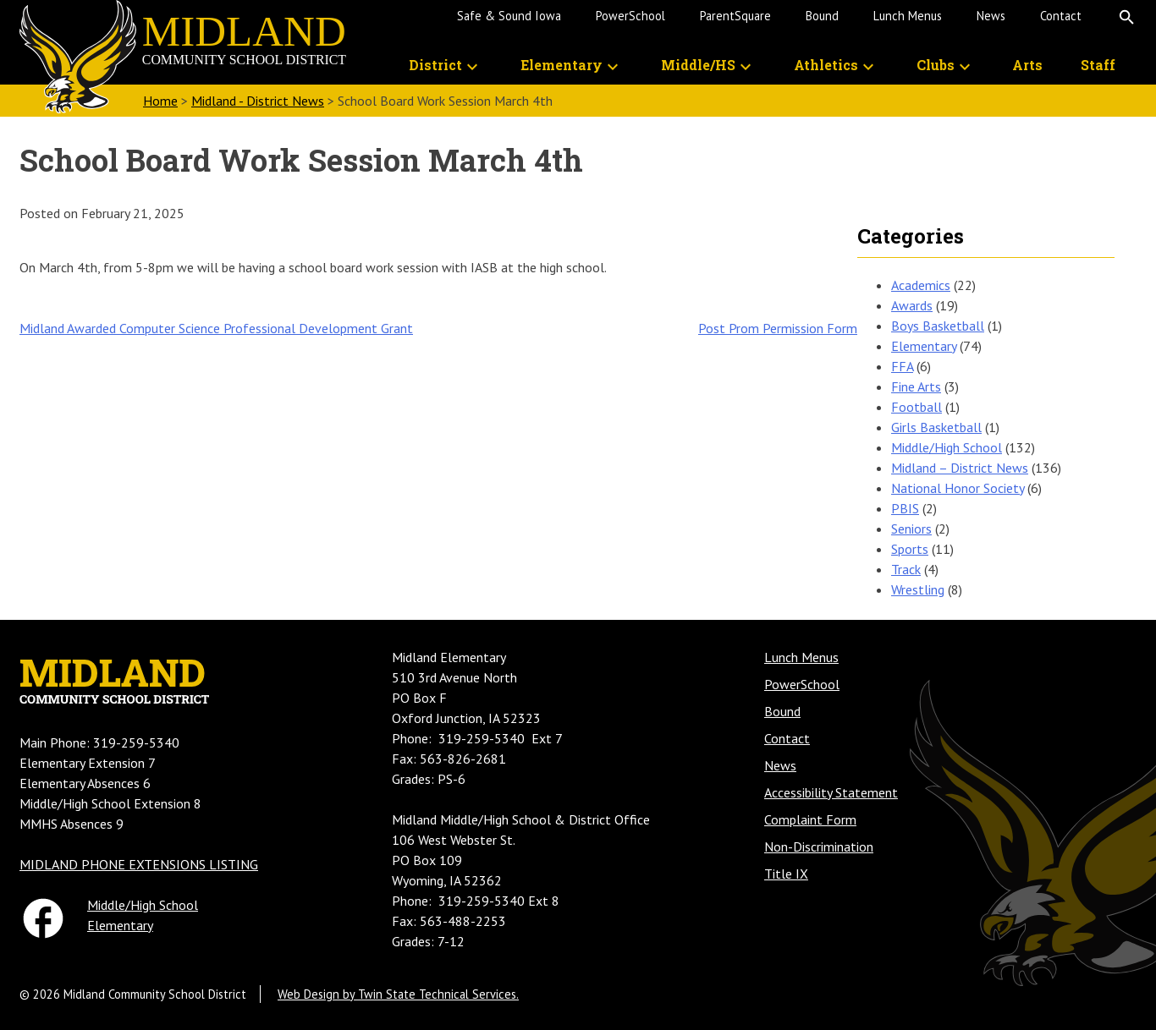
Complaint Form (810, 819)
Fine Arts (916, 386)
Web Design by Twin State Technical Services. (398, 994)
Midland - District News (257, 100)
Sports (909, 548)
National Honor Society (957, 487)
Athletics (826, 65)
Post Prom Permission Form (777, 328)
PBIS (905, 508)
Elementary (561, 65)
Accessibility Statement (831, 792)
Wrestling (917, 589)
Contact (1061, 16)
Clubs (936, 65)
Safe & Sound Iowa (509, 16)
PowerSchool (630, 16)
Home (160, 100)
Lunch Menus (907, 16)
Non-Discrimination (818, 846)
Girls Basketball (936, 427)
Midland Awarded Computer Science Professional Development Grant (216, 328)
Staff (1098, 65)
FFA (902, 366)
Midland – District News (959, 467)
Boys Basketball (937, 325)
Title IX (786, 873)
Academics (920, 285)
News (991, 16)
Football (916, 406)
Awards (912, 305)
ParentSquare (735, 16)
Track (906, 569)
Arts (1027, 65)
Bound (822, 16)
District (435, 65)
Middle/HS (698, 65)
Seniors (911, 528)
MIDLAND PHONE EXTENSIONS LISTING (138, 864)
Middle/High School (946, 447)
